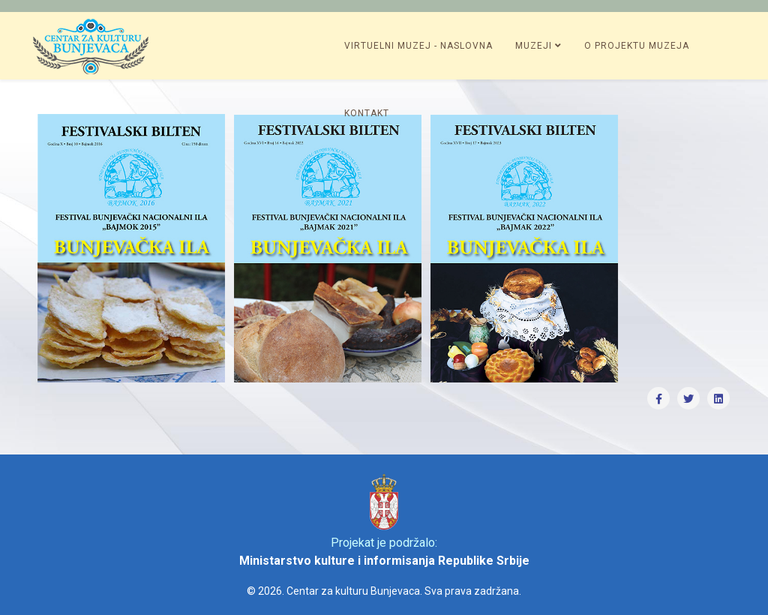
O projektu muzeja (636, 45)
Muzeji (533, 45)
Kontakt (366, 113)
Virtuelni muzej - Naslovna (418, 45)
